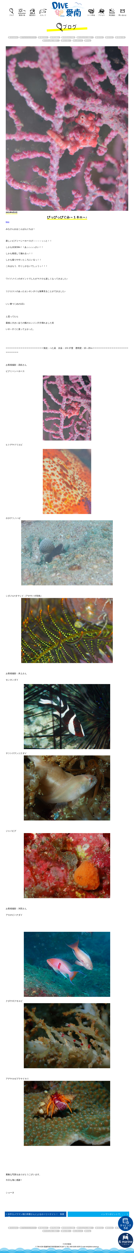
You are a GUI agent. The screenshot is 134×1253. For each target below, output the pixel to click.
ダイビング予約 (125, 1223)
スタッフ (43, 15)
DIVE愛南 (67, 8)
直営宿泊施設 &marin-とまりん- (125, 1240)
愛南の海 (22, 15)
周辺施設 (112, 15)
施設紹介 (32, 15)
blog (7, 222)
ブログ (11, 15)
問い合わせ (122, 15)
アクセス (101, 15)
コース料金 (91, 15)
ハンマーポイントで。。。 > (114, 1214)
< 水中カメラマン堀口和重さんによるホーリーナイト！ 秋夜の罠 (35, 1215)
